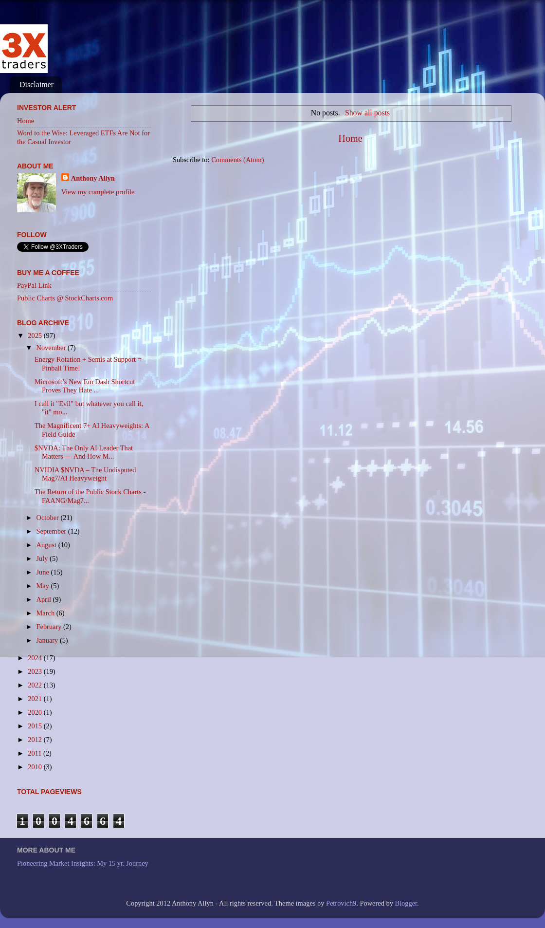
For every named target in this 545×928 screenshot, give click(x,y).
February (50, 627)
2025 (35, 335)
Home (350, 138)
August (47, 545)
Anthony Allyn (93, 178)
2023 (35, 671)
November (52, 348)
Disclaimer (36, 84)
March (46, 613)
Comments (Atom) (237, 160)
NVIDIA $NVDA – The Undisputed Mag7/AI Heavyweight (85, 474)
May (43, 586)
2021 (35, 699)
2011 (35, 753)
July (43, 558)
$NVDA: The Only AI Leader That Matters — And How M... (84, 452)
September (52, 531)
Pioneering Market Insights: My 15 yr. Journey (82, 863)
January (48, 640)
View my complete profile (98, 192)
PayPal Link (34, 285)
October (48, 517)
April (44, 599)
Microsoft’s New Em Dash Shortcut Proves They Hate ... (85, 386)
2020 (35, 712)
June (43, 572)
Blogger (406, 903)
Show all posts (367, 113)
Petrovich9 (341, 903)
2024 (35, 658)
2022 (35, 685)
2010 (35, 767)
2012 (35, 739)
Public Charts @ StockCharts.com (65, 298)
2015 (35, 726)
